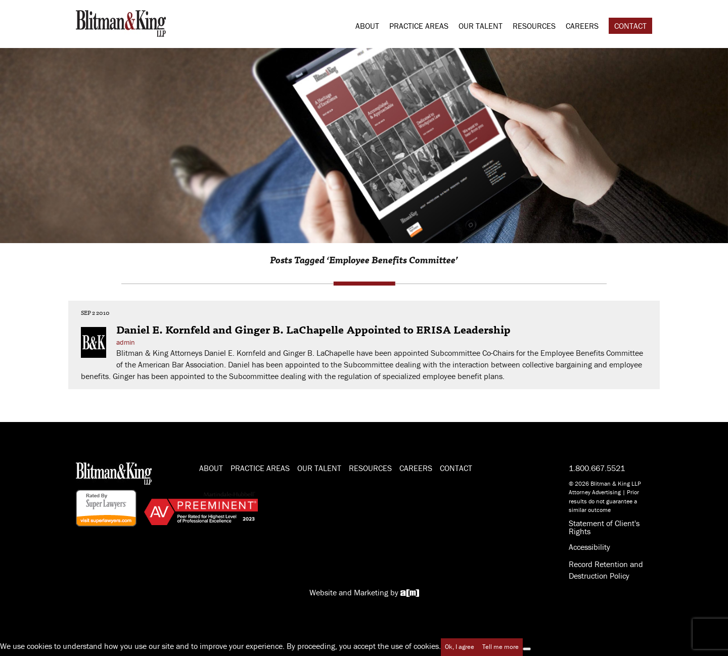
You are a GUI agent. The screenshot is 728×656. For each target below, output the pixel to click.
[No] (527, 648)
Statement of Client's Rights (604, 527)
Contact (630, 26)
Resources (534, 26)
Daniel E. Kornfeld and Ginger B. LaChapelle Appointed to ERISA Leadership (313, 329)
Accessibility (589, 547)
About (367, 26)
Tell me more (500, 646)
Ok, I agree (459, 646)
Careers (582, 26)
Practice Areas (418, 26)
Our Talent (481, 26)
